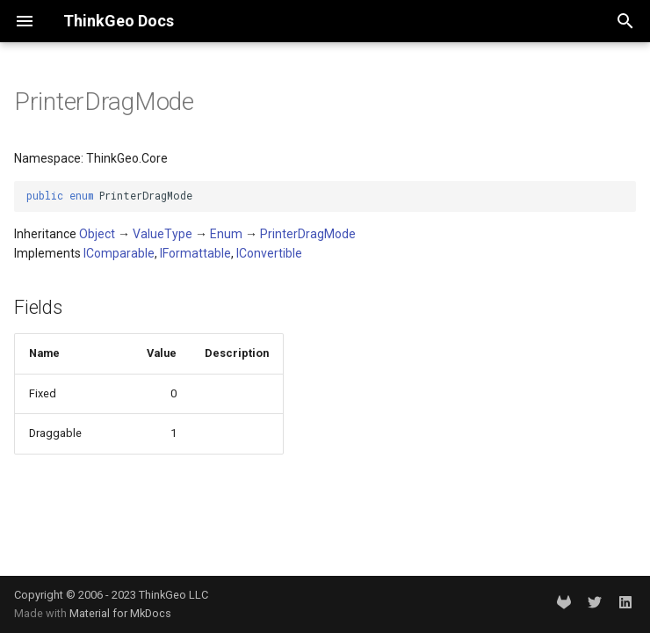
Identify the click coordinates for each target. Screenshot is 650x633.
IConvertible (269, 253)
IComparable (119, 253)
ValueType (162, 234)
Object (97, 234)
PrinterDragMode (308, 234)
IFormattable (195, 253)
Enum (226, 234)
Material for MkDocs (120, 613)
